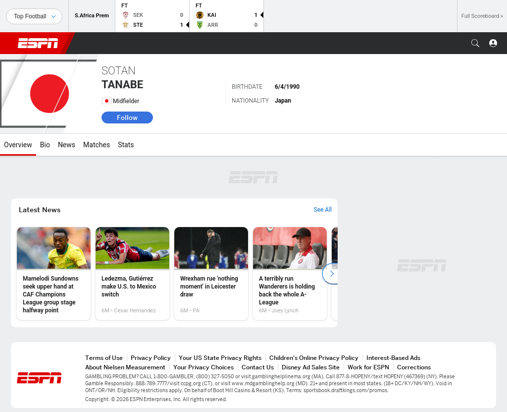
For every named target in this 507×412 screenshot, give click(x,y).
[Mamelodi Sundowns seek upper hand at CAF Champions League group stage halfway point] (54, 273)
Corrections (414, 367)
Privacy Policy (151, 357)
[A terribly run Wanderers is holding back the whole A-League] (290, 273)
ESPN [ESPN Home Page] (38, 43)
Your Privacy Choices (203, 367)
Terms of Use (104, 357)
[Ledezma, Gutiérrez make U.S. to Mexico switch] (132, 273)
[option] (54, 273)
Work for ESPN (368, 367)
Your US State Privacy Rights (220, 357)
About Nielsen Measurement (125, 367)
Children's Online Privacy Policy (313, 357)
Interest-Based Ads (393, 357)
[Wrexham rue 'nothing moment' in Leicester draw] (211, 273)
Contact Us (258, 367)
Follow (127, 117)
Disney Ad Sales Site (311, 367)
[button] (475, 43)
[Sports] (34, 16)
